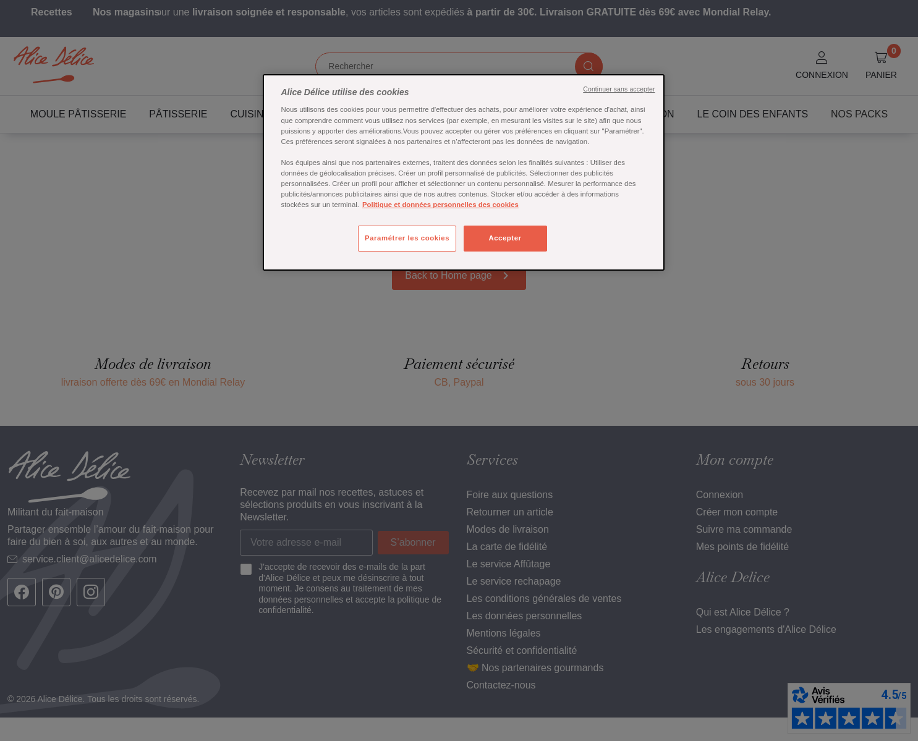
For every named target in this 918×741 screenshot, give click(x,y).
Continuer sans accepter (619, 89)
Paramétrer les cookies (407, 238)
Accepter (504, 238)
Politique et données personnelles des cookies (440, 204)
